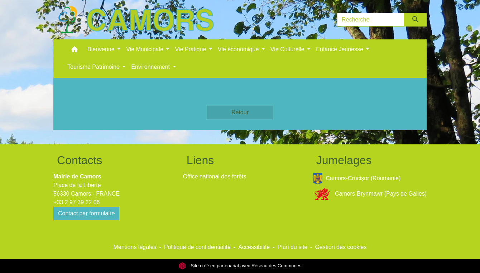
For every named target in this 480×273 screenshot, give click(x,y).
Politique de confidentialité (197, 247)
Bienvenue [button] (101, 49)
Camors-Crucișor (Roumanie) (357, 178)
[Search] (370, 20)
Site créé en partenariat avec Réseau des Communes (240, 265)
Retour (240, 112)
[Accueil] (135, 20)
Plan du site (292, 247)
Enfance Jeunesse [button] (340, 49)
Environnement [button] (151, 67)
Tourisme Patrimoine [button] (94, 67)
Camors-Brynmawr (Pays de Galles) (370, 194)
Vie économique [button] (239, 49)
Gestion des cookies (340, 247)
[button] (74, 51)
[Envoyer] (415, 20)
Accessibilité (254, 247)
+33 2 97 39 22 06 (76, 202)
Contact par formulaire (86, 213)
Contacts (79, 160)
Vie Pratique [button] (191, 49)
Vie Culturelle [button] (288, 49)
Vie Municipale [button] (145, 49)
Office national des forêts (214, 176)
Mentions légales (134, 247)
